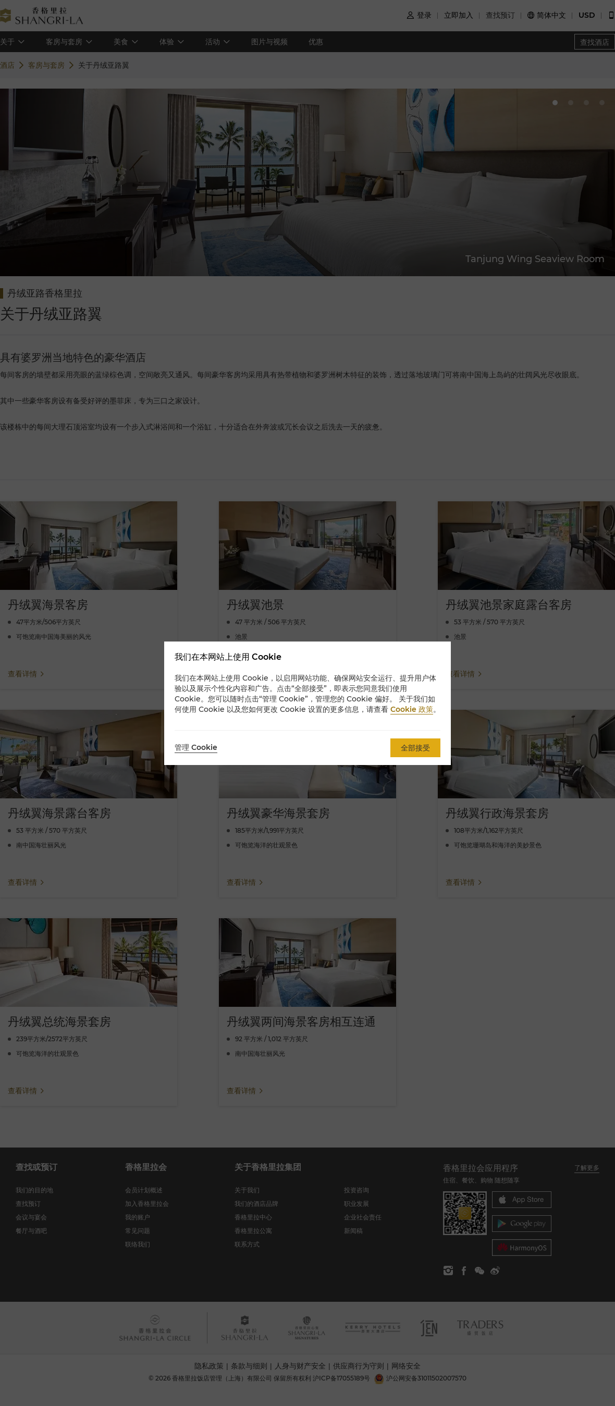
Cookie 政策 (411, 709)
